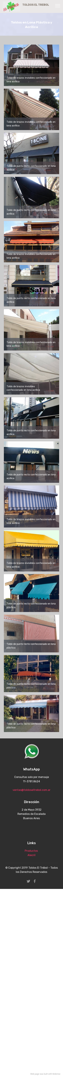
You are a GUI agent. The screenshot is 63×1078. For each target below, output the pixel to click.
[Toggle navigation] (57, 5)
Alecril (31, 855)
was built (44, 1074)
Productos (31, 850)
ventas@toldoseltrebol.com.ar (31, 790)
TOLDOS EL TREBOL (38, 6)
